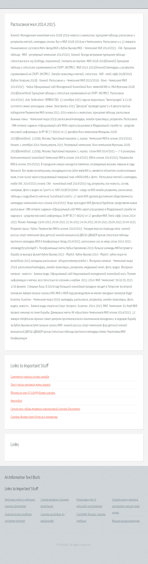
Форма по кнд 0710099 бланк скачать (33, 393)
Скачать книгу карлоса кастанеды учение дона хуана (126, 506)
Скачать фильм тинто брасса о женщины (34, 417)
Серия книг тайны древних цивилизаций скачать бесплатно (45, 409)
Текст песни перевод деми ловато (30, 385)
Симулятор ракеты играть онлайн (30, 377)
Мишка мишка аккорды (126, 521)
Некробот (16, 401)
